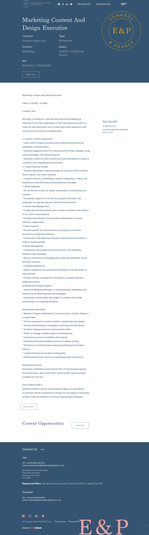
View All (80, 428)
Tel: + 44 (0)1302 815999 (33, 498)
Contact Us (29, 449)
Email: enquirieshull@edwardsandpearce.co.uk (43, 465)
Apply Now (30, 74)
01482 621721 (112, 126)
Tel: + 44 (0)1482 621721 (33, 463)
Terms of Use (60, 521)
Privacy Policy (74, 521)
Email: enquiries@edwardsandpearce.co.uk (41, 500)
